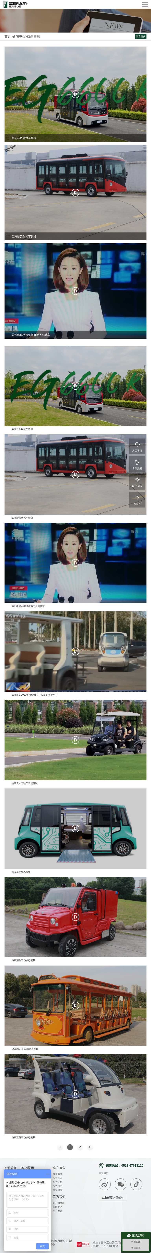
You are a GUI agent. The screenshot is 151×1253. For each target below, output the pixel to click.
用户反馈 (57, 1210)
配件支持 (57, 1182)
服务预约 (57, 1186)
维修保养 (57, 1190)
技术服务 (57, 1174)
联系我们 (59, 1196)
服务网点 (57, 1178)
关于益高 (10, 1168)
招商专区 (57, 1206)
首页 (8, 36)
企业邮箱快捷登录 (113, 1197)
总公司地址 (59, 1203)
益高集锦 (33, 36)
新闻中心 (19, 36)
